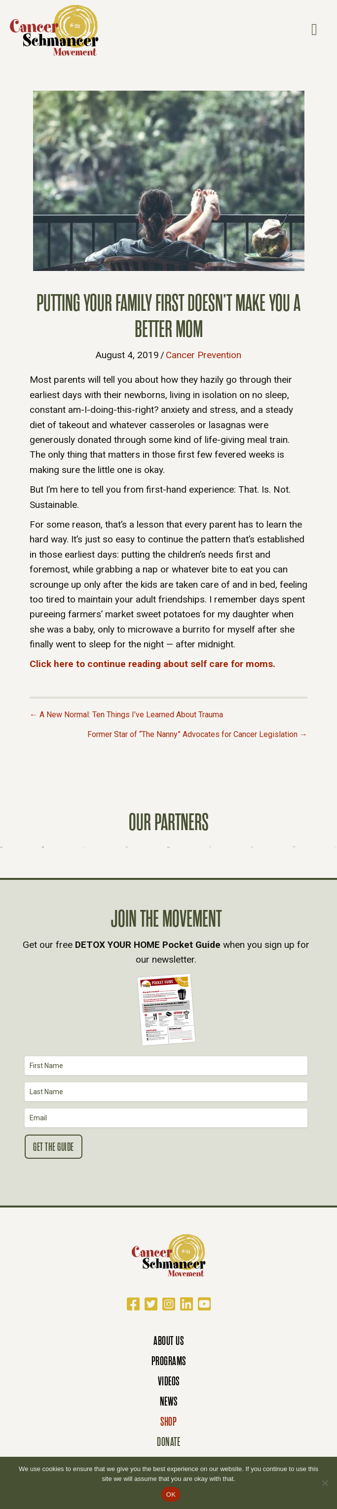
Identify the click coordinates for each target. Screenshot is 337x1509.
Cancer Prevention (203, 355)
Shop (168, 1421)
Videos (169, 1381)
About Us (168, 1340)
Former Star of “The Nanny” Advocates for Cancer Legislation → (197, 734)
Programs (168, 1361)
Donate (168, 1441)
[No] (325, 1483)
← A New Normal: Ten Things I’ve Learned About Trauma (126, 714)
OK (171, 1494)
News (169, 1401)
